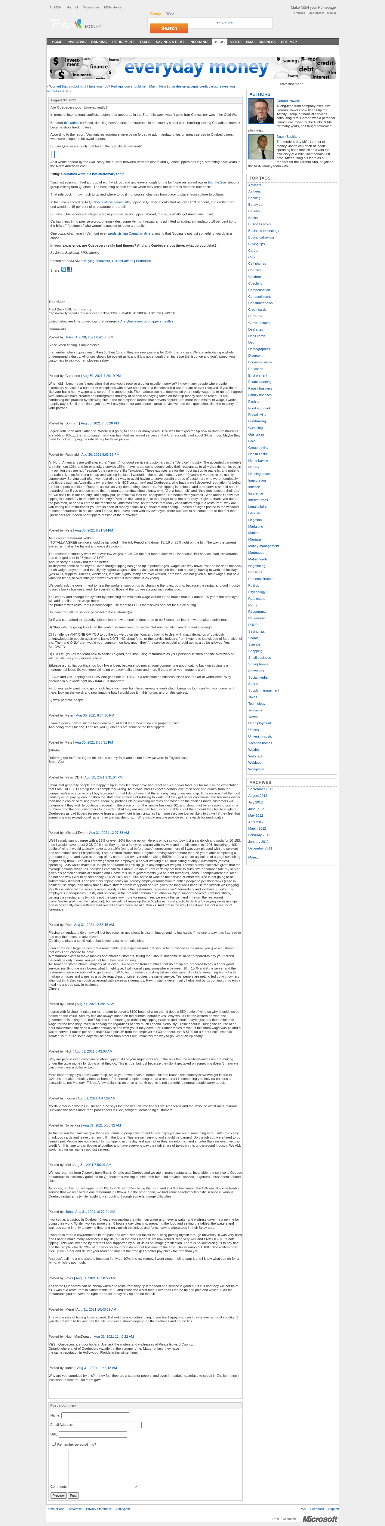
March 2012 (257, 828)
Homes (253, 467)
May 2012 (255, 815)
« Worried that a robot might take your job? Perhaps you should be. (97, 86)
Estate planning (260, 382)
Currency (255, 316)
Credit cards (257, 309)
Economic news (260, 362)
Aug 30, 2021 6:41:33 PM (94, 337)
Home (57, 42)
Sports (253, 684)
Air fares (254, 191)
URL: (54, 1434)
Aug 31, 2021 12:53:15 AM (94, 924)
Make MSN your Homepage (313, 7)
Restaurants (257, 611)
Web (170, 13)
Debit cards (257, 336)
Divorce (254, 355)
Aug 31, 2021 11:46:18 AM (97, 1368)
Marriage (255, 539)
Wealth (253, 749)
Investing (77, 42)
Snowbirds (256, 671)
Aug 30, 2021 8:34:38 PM (95, 715)
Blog (220, 42)
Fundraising (257, 421)
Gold (252, 441)
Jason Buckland (288, 136)
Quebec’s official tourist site (109, 202)
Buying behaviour (97, 261)
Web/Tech (255, 756)
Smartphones (258, 664)
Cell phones (257, 263)
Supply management (263, 690)
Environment (257, 375)
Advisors (254, 185)
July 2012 (255, 802)
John (68, 337)
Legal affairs (257, 506)
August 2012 (257, 795)
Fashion (254, 401)
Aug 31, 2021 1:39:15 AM (96, 1004)
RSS (303, 1509)
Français (299, 12)
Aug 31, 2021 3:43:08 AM (93, 1051)
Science (254, 644)
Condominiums (259, 296)
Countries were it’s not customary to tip (93, 174)
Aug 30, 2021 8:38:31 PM (94, 742)
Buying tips (256, 244)
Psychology (257, 592)
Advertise (75, 1509)
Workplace (256, 769)
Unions (253, 730)
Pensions (255, 572)
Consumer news (260, 303)
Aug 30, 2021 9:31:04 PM (104, 777)
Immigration (257, 480)
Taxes (145, 42)
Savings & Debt (170, 42)
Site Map (289, 42)
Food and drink (259, 408)
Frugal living (257, 414)
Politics (253, 585)
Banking (99, 42)
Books (253, 218)
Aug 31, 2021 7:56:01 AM (92, 1165)
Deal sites (255, 329)
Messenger (91, 7)
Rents (252, 605)
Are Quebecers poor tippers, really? (147, 321)
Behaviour (255, 204)
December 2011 (260, 848)
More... (253, 857)
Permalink (143, 261)
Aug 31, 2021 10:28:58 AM (95, 1278)
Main (152, 86)
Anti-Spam (123, 1509)
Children (254, 277)
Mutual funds (258, 559)
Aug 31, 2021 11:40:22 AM (114, 1336)
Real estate (257, 598)
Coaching (255, 283)
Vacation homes (260, 743)
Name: (55, 1415)
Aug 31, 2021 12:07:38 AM (109, 832)
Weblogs (254, 762)
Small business (259, 657)
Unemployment (259, 723)
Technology (257, 703)
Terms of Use (55, 1509)
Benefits (254, 211)
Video (235, 42)
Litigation (255, 520)
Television (255, 710)
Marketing (255, 526)
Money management (263, 546)
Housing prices (259, 474)
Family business (260, 388)
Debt (252, 342)
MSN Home (113, 7)
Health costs (257, 454)
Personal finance (260, 579)
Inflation (254, 487)
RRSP (253, 625)
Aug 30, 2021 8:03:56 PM (100, 454)
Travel (253, 717)
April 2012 (255, 822)
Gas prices (256, 434)
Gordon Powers (288, 101)
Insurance (200, 42)
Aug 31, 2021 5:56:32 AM (102, 1125)
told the (217, 182)
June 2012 (256, 809)
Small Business (261, 42)
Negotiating (257, 566)
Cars (252, 257)
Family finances (260, 395)
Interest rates (258, 500)
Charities (255, 270)
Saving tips (256, 631)
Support (333, 1509)
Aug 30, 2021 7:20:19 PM (101, 376)
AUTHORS (260, 94)
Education (255, 369)
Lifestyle (254, 513)
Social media (258, 677)
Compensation (259, 290)
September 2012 (260, 789)
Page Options (315, 12)
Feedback (317, 1509)
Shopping (255, 651)
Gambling (255, 428)
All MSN (56, 7)
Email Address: (62, 1425)
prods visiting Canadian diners (130, 233)
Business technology (263, 231)
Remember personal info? (74, 1444)
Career (253, 250)
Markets (254, 533)
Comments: (59, 1487)
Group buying (258, 447)
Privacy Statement (98, 1509)
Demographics (259, 349)
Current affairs (122, 261)
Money (93, 26)
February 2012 (259, 835)
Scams (253, 638)
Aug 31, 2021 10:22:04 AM (95, 1211)
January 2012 (258, 841)
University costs (260, 736)
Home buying (258, 460)
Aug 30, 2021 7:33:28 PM (100, 423)
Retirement (123, 42)
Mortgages (256, 552)
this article (71, 123)
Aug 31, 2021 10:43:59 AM (96, 1309)
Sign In (331, 12)
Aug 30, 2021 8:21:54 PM (94, 530)
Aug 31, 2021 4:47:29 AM (97, 1098)
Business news (259, 224)
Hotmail (72, 7)
